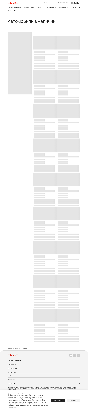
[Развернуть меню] (44, 368)
